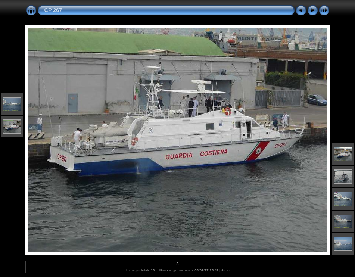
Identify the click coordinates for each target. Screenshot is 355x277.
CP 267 (53, 10)
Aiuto (225, 270)
